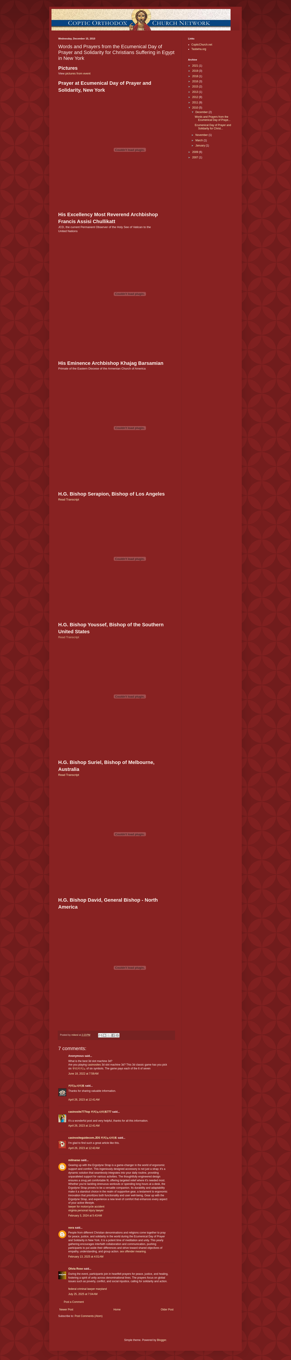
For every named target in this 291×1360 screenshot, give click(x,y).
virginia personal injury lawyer (85, 1210)
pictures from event (77, 73)
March (199, 140)
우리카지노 (79, 1068)
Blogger (161, 1340)
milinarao (74, 1160)
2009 (195, 152)
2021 (195, 65)
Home (117, 1309)
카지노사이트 (76, 1085)
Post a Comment (74, 1301)
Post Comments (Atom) (89, 1316)
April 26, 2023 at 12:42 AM (84, 1148)
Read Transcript (68, 499)
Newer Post (66, 1309)
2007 (195, 157)
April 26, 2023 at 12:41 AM (84, 1099)
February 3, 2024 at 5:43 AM (85, 1215)
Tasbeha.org (198, 49)
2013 (195, 92)
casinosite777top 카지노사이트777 (90, 1111)
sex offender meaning (133, 1251)
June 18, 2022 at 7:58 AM (83, 1073)
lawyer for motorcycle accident (86, 1206)
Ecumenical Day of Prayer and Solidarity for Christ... (213, 127)
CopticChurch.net (201, 44)
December (202, 112)
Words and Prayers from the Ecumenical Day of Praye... (213, 118)
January (200, 145)
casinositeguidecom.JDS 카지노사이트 (93, 1137)
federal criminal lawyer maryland (87, 1288)
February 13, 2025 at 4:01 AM (85, 1256)
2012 (195, 97)
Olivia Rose (75, 1268)
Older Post (167, 1309)
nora (71, 1227)
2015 (195, 86)
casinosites (94, 1064)
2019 (195, 70)
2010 (195, 107)
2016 (195, 81)
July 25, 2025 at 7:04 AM (82, 1294)
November (202, 135)
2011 (195, 102)
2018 (195, 76)
